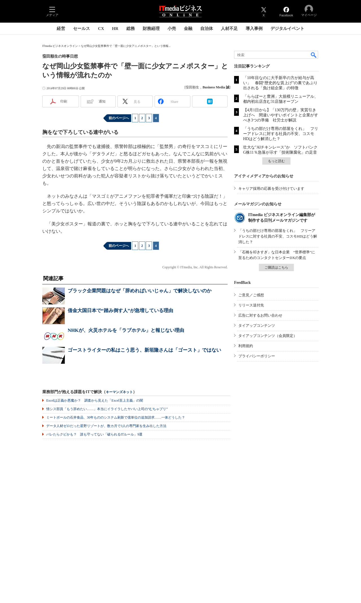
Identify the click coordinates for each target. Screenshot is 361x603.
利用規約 (245, 346)
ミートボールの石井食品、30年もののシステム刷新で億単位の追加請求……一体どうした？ (115, 417)
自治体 (206, 28)
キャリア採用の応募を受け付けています (271, 188)
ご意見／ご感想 (251, 295)
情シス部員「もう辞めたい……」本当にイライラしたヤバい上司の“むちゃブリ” (107, 409)
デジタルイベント (287, 28)
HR (115, 28)
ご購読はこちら (276, 267)
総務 (130, 28)
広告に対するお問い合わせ (260, 315)
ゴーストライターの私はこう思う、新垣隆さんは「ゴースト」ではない (144, 350)
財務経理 (151, 28)
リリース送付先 (251, 305)
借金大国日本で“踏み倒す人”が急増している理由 (120, 310)
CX (101, 28)
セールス (81, 28)
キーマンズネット (119, 392)
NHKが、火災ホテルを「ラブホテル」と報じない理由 (126, 330)
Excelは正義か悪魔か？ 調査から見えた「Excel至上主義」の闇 (94, 400)
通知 (102, 101)
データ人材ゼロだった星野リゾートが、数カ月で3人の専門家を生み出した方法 (106, 426)
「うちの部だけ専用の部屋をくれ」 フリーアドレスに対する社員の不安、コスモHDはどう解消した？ (280, 134)
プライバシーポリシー (256, 356)
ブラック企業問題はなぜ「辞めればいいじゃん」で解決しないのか (140, 290)
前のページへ (119, 118)
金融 (188, 28)
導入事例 (254, 28)
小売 (172, 28)
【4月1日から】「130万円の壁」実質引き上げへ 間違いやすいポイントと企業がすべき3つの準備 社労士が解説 (280, 115)
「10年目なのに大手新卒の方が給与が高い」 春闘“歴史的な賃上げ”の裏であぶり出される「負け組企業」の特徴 (280, 83)
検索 (314, 55)
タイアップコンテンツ (256, 325)
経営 (61, 28)
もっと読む (276, 161)
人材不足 (229, 28)
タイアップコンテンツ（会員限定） (267, 336)
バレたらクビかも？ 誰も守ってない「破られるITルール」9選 (94, 434)
